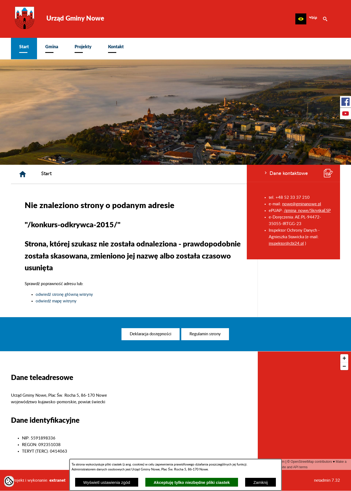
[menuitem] (24, 48)
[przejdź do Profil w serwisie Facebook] (345, 101)
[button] (300, 18)
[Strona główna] (105, 174)
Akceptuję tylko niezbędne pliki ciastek (192, 482)
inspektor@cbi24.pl (39, 244)
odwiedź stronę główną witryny (147, 295)
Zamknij (260, 482)
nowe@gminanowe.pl (54, 204)
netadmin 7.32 (327, 480)
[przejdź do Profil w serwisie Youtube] (345, 113)
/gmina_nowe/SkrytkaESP (60, 211)
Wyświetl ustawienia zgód (106, 482)
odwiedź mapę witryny (138, 301)
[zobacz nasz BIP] (312, 18)
